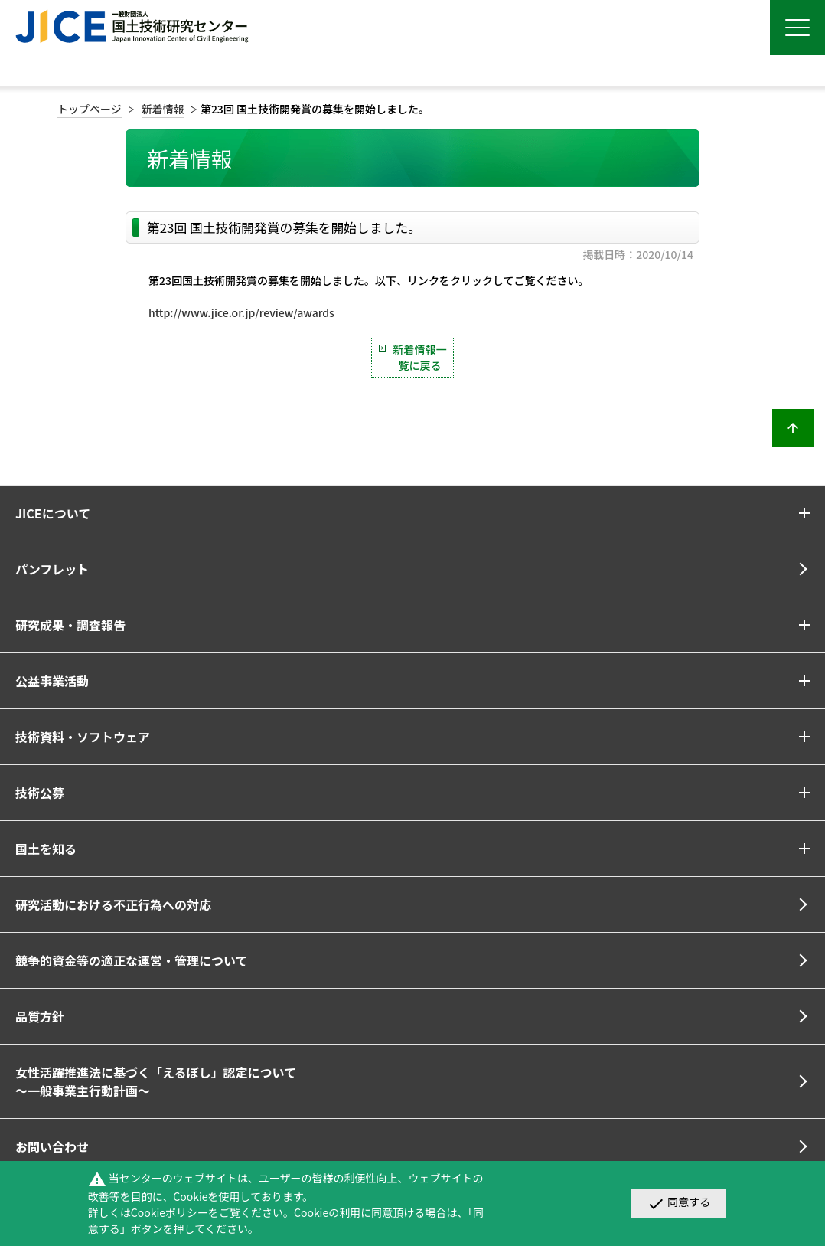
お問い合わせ (52, 1146)
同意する (678, 1203)
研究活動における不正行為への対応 (113, 904)
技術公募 (39, 792)
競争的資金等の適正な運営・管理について (131, 960)
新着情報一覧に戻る (420, 357)
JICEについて (52, 513)
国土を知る (46, 848)
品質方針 (39, 1016)
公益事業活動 (52, 681)
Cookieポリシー (169, 1212)
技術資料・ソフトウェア (82, 737)
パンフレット (52, 569)
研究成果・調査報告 (70, 625)
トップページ (89, 108)
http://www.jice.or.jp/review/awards (241, 312)
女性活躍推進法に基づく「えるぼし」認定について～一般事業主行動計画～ (155, 1081)
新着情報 (163, 108)
